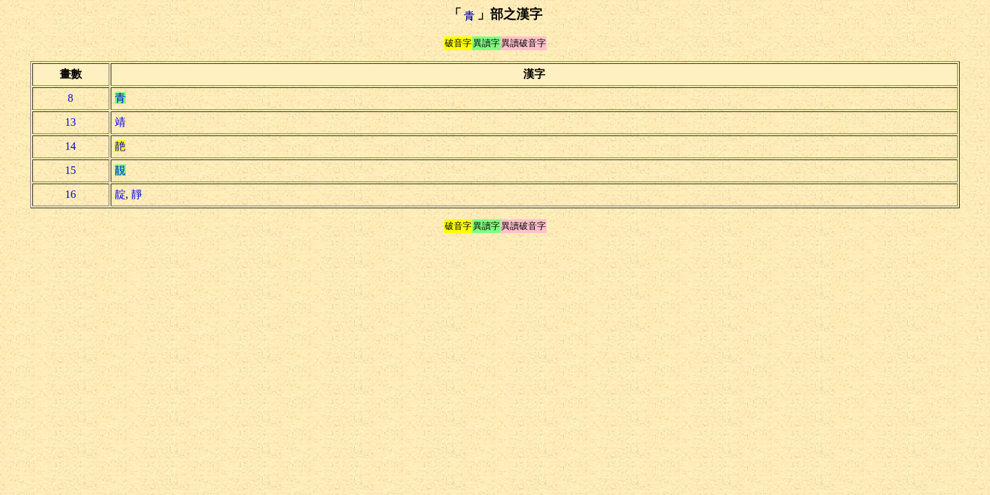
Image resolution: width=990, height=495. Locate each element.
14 (70, 146)
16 (70, 194)
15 (70, 170)
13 (70, 122)
